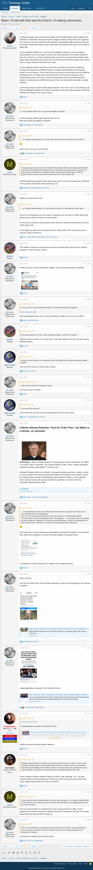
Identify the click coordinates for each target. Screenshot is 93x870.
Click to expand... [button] (55, 738)
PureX (9, 46)
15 (29, 28)
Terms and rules (59, 864)
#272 (88, 400)
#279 (88, 792)
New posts (5, 12)
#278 (88, 755)
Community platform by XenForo (46, 868)
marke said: (25, 508)
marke (5, 24)
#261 (88, 33)
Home (5, 8)
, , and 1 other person (40, 237)
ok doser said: (26, 304)
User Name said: (27, 797)
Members (40, 8)
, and (36, 188)
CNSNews (24, 489)
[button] (33, 8)
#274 (88, 503)
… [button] (13, 28)
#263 (88, 131)
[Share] (84, 33)
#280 (88, 819)
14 (25, 28)
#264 (88, 159)
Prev (5, 28)
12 (17, 28)
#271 (88, 377)
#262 (88, 103)
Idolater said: (25, 357)
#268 (88, 299)
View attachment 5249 (29, 722)
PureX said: (25, 108)
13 (21, 28)
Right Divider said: (27, 382)
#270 (88, 352)
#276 (88, 648)
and (33, 125)
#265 (88, 194)
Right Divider (9, 365)
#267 (88, 264)
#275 (88, 574)
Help (80, 864)
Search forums (16, 12)
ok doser (10, 116)
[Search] (89, 8)
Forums (15, 8)
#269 (88, 326)
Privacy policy (72, 864)
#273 (88, 423)
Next (34, 28)
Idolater (9, 256)
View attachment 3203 (29, 312)
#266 (88, 243)
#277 (88, 714)
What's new (26, 8)
